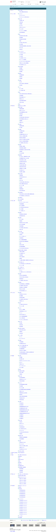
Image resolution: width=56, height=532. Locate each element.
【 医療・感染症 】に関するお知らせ (24, 117)
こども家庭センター (22, 210)
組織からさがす (44, 520)
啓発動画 (21, 78)
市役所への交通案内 (12, 531)
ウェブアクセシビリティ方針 (25, 520)
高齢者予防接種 (22, 108)
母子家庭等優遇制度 (22, 246)
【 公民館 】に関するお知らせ (23, 304)
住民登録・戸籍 (22, 20)
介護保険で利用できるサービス (24, 134)
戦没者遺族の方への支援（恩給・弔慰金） (25, 149)
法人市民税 (21, 44)
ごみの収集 (21, 54)
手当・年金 (21, 180)
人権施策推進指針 (22, 348)
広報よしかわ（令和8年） (23, 483)
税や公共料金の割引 (22, 190)
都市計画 (21, 394)
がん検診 (21, 127)
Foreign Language (35, 520)
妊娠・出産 (21, 229)
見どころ (21, 362)
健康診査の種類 (22, 125)
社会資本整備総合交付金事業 (23, 384)
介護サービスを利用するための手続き (24, 139)
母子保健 (20, 217)
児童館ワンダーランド (22, 268)
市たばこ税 (21, 47)
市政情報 (44, 4)
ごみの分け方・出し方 (22, 52)
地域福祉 (20, 144)
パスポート (21, 25)
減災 (19, 92)
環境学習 (21, 76)
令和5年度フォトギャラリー (23, 510)
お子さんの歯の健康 (22, 224)
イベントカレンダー (22, 338)
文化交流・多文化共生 (22, 328)
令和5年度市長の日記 (22, 493)
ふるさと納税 (21, 367)
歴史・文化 (20, 321)
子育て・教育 (29, 4)
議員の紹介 (20, 456)
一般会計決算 (21, 404)
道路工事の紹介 (22, 399)
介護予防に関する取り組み (23, 161)
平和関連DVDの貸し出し (23, 343)
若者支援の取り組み (22, 215)
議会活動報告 (21, 468)
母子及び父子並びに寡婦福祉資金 (24, 241)
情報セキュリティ (22, 447)
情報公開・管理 (21, 435)
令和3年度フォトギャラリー (23, 507)
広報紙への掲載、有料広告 (22, 475)
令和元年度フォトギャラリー (23, 503)
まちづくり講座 (22, 387)
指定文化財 (21, 324)
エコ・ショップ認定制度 (23, 59)
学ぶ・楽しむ (37, 4)
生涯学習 (20, 292)
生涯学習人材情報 (22, 297)
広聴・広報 (20, 420)
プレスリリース (22, 430)
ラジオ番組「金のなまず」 (23, 428)
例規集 (30, 520)
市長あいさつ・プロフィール (22, 485)
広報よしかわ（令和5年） (23, 478)
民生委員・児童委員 (22, 146)
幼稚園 (21, 258)
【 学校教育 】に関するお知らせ (24, 280)
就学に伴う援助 (22, 244)
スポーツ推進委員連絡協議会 (23, 316)
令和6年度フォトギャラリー (23, 512)
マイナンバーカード (22, 15)
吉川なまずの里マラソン (23, 314)
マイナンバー (20, 13)
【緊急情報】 (21, 95)
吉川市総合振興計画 (22, 377)
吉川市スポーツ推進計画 (23, 350)
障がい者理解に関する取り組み (24, 183)
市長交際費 (20, 517)
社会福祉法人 (20, 197)
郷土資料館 (21, 326)
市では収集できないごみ (23, 64)
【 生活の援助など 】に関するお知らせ (25, 195)
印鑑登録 (21, 23)
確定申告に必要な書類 (22, 137)
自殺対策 (21, 151)
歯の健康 (21, 115)
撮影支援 (21, 433)
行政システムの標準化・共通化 (24, 445)
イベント (21, 270)
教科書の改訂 (21, 278)
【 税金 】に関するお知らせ (23, 42)
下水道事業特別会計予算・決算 (24, 411)
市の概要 (21, 357)
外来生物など (21, 69)
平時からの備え (22, 102)
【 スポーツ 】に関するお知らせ (24, 319)
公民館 (20, 302)
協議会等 (21, 178)
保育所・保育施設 (22, 251)
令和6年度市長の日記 (22, 495)
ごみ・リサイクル (21, 51)
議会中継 (20, 462)
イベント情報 (20, 335)
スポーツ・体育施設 (22, 309)
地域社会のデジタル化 (22, 442)
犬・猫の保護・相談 (22, 90)
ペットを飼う (21, 88)
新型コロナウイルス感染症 (22, 105)
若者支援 (20, 212)
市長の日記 (20, 488)
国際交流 (21, 331)
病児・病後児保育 (22, 256)
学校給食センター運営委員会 (23, 287)
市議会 (20, 369)
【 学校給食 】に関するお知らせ (24, 285)
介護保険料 (21, 132)
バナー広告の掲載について (41, 522)
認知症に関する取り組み (23, 166)
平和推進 (20, 340)
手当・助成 (20, 231)
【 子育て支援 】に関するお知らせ (24, 207)
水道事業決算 (21, 416)
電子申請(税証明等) (22, 32)
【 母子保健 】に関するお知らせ (24, 227)
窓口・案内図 (21, 372)
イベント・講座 (22, 185)
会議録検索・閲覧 (21, 465)
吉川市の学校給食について (23, 290)
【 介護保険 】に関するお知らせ (24, 142)
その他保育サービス (22, 253)
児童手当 (21, 234)
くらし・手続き (14, 4)
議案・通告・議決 (21, 459)
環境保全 (20, 73)
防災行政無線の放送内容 (23, 100)
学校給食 (20, 282)
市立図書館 (21, 295)
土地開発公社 (21, 418)
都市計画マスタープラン (23, 379)
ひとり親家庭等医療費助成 (23, 239)
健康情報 (21, 120)
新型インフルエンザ (22, 110)
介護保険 (20, 129)
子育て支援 (20, 200)
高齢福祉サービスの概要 (23, 168)
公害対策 (20, 80)
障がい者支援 (20, 10)
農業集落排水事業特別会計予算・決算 (24, 413)
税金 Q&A (21, 49)
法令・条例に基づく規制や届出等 (24, 83)
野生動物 (21, 71)
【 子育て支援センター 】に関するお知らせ (25, 263)
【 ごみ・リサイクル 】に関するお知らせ (25, 61)
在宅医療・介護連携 (22, 171)
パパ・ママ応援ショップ (23, 236)
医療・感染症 (20, 107)
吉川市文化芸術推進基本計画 (23, 353)
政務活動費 (21, 470)
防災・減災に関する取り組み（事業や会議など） (26, 93)
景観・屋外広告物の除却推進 (23, 396)
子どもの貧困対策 (22, 205)
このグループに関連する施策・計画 (23, 345)
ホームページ (21, 425)
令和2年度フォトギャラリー (23, 505)
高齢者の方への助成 (22, 163)
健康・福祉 (22, 4)
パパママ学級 (21, 219)
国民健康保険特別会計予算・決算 (24, 406)
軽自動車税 (21, 37)
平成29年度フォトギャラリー (23, 500)
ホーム (12, 10)
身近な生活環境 (21, 66)
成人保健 (20, 124)
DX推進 (20, 440)
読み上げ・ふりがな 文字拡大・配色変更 (44, 2)
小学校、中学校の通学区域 (23, 275)
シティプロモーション (22, 365)
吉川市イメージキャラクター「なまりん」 (25, 360)
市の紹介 (20, 355)
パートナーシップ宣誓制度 (23, 30)
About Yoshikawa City (21, 452)
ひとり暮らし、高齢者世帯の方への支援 (25, 156)
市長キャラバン (22, 423)
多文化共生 (21, 333)
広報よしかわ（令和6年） (23, 480)
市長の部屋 (13, 485)
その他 (21, 81)
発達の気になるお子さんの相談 (24, 222)
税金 (19, 34)
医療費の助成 (21, 188)
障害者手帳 (21, 175)
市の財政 (20, 401)
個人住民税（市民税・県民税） (24, 35)
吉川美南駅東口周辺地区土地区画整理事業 (25, 389)
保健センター (21, 122)
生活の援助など (21, 192)
